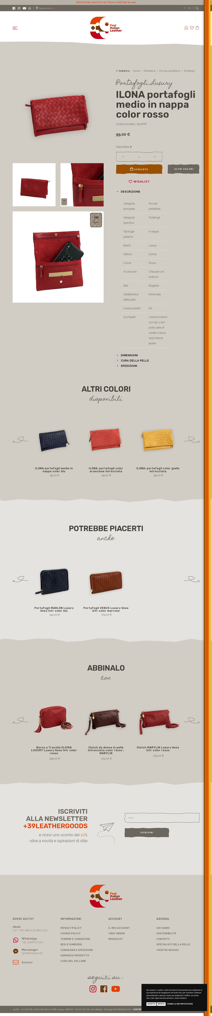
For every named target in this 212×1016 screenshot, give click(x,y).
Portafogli (189, 71)
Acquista (139, 169)
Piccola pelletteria (169, 71)
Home (136, 71)
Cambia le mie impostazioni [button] (180, 1004)
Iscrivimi (146, 832)
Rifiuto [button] (161, 1004)
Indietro (123, 71)
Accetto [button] (151, 1004)
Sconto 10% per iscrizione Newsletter (106, 2)
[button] (128, 191)
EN (189, 8)
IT (185, 8)
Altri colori (184, 169)
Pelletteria (149, 71)
